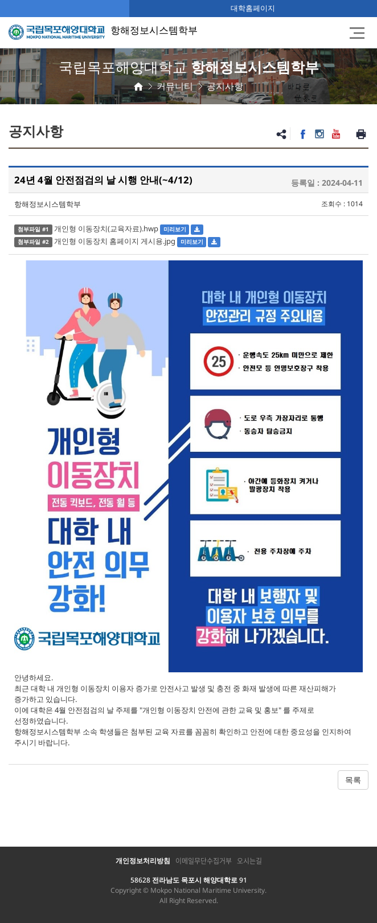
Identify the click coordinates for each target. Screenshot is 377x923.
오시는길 (249, 861)
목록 (353, 779)
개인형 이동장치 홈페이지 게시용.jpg (114, 241)
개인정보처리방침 (143, 860)
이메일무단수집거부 (203, 861)
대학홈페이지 (253, 8)
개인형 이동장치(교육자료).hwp (106, 228)
